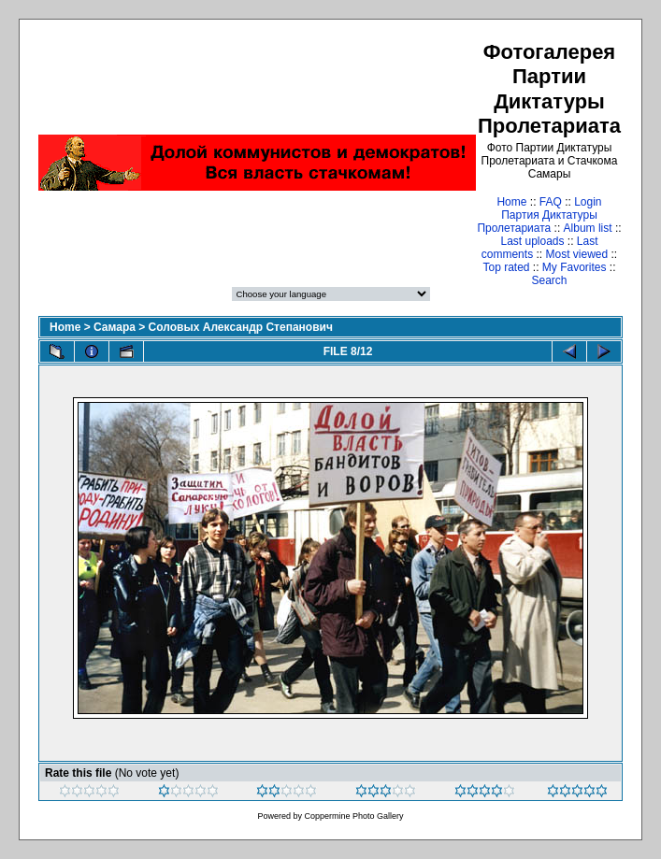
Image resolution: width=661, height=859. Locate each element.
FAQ (550, 201)
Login (587, 201)
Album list (588, 228)
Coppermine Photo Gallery (353, 816)
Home (511, 201)
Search (549, 280)
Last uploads (532, 241)
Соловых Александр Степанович (241, 327)
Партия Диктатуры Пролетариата (536, 221)
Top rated (505, 267)
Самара (114, 327)
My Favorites (574, 267)
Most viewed (576, 254)
